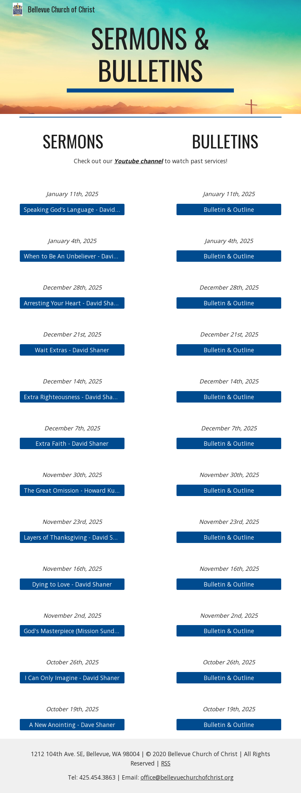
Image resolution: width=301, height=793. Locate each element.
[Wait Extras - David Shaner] (72, 350)
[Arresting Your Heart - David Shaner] (72, 303)
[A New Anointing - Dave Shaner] (72, 724)
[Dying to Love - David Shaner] (72, 584)
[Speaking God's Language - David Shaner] (72, 209)
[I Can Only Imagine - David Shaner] (72, 677)
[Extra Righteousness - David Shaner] (72, 396)
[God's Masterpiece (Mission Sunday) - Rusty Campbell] (72, 630)
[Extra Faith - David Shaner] (72, 443)
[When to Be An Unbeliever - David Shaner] (72, 256)
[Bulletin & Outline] (229, 209)
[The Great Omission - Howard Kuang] (72, 490)
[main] (150, 57)
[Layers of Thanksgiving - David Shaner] (72, 537)
